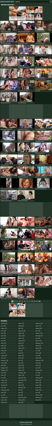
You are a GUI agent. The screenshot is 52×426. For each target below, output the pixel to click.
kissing (21, 355)
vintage (38, 385)
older (21, 402)
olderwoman (39, 323)
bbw (4, 341)
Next (39, 301)
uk (38, 375)
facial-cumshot (5, 390)
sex (38, 350)
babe (4, 336)
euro (4, 378)
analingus (4, 328)
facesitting (4, 385)
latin (21, 363)
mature (21, 375)
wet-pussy (39, 395)
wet (38, 392)
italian (21, 343)
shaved (38, 358)
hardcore (22, 336)
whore (38, 400)
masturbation (22, 373)
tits (38, 373)
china (4, 358)
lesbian (21, 365)
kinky (21, 353)
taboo (38, 363)
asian (4, 333)
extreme (4, 382)
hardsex (21, 338)
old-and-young (22, 397)
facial (4, 387)
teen (38, 368)
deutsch (4, 363)
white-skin (39, 397)
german (4, 400)
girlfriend (4, 402)
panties (38, 326)
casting (4, 350)
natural (21, 385)
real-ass (39, 341)
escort (4, 375)
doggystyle (5, 368)
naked (21, 382)
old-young (22, 400)
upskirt (38, 380)
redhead (39, 348)
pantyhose (39, 328)
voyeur (38, 387)
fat (3, 395)
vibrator (38, 382)
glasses (21, 323)
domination (5, 370)
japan (21, 345)
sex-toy (38, 353)
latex (21, 360)
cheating (4, 355)
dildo (4, 365)
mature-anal (22, 378)
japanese (21, 348)
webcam (38, 390)
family (4, 392)
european (4, 380)
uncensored (39, 378)
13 (34, 301)
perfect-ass (39, 333)
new (21, 390)
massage (21, 370)
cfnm (4, 353)
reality (38, 345)
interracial (22, 341)
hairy (21, 328)
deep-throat (5, 360)
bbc (4, 338)
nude (21, 392)
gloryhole (21, 326)
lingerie (21, 368)
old (21, 395)
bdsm (4, 343)
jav (21, 350)
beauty (4, 345)
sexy (38, 355)
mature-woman (22, 380)
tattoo (38, 365)
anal (4, 326)
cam (4, 348)
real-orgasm (39, 343)
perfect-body (39, 336)
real (38, 338)
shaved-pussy (39, 360)
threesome (39, 370)
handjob (21, 333)
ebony (4, 373)
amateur (4, 323)
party (38, 331)
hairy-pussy (22, 331)
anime (4, 331)
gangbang (4, 397)
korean (21, 358)
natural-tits (22, 387)
